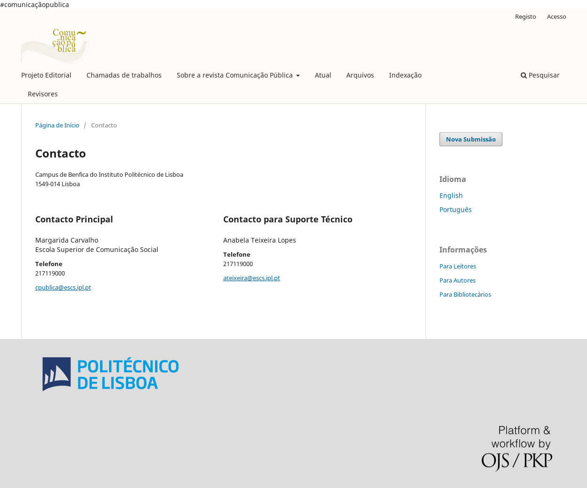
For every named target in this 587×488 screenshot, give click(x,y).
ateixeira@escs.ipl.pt (251, 278)
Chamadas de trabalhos (124, 75)
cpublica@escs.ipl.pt (63, 287)
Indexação (405, 75)
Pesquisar (540, 75)
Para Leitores (457, 266)
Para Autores (457, 280)
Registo (525, 16)
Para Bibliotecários (465, 294)
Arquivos (360, 75)
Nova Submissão (471, 139)
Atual (323, 75)
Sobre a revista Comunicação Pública (236, 75)
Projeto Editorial (46, 75)
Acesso (556, 16)
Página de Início (57, 125)
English (451, 195)
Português (455, 209)
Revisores (43, 93)
